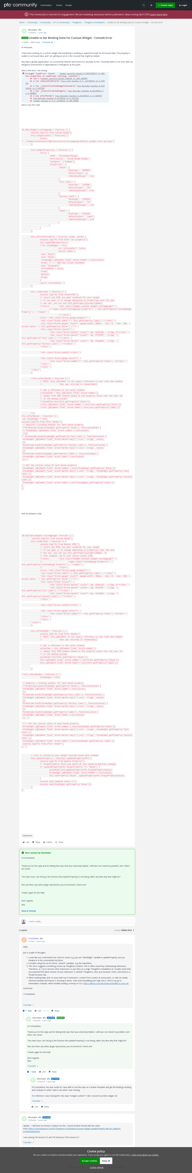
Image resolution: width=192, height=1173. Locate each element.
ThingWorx (77, 22)
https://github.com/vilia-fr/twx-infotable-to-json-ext (106, 983)
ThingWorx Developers (94, 22)
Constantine (33, 938)
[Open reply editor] (77, 921)
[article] (77, 975)
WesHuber (32, 30)
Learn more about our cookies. (145, 1155)
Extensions (27, 835)
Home (22, 22)
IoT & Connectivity (61, 22)
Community (32, 22)
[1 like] (46, 1011)
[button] (165, 5)
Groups (68, 5)
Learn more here (158, 14)
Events (59, 5)
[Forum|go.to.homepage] (20, 5)
